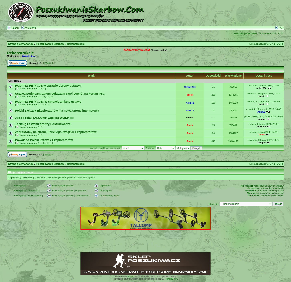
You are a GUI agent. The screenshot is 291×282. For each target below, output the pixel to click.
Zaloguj (13, 28)
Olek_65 (261, 126)
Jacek (190, 95)
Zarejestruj (28, 28)
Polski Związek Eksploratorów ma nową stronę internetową (57, 110)
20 (51, 96)
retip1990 (261, 88)
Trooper (261, 142)
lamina (189, 117)
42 (44, 143)
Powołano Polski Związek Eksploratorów (44, 140)
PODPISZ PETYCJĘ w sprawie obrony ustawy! (48, 85)
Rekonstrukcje (75, 44)
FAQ (279, 28)
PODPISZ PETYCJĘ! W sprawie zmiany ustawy (48, 101)
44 (51, 143)
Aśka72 (190, 103)
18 (44, 96)
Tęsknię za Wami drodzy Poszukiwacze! (43, 124)
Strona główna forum (21, 44)
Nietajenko (190, 87)
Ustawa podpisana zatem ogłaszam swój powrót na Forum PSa (59, 93)
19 (47, 96)
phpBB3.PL (172, 279)
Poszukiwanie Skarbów (50, 44)
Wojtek (26, 56)
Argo (33, 56)
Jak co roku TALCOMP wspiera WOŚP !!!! (44, 117)
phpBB (130, 276)
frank (261, 96)
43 (47, 143)
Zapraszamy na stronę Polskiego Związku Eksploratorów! (56, 132)
